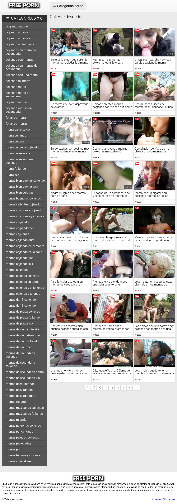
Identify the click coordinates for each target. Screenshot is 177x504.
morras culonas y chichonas (25, 288)
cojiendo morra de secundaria (18, 94)
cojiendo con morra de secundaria (21, 51)
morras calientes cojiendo (23, 204)
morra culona (15, 141)
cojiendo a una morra (20, 44)
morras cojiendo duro (20, 240)
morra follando (16, 168)
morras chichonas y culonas (25, 216)
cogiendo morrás (17, 26)
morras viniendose (18, 461)
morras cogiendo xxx (20, 228)
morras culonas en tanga (23, 282)
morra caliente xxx (18, 129)
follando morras (16, 123)
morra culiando (16, 135)
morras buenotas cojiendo (23, 198)
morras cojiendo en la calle (24, 252)
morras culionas (17, 270)
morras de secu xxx (19, 347)
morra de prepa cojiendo (22, 147)
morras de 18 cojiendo (21, 305)
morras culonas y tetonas (23, 293)
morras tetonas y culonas (23, 455)
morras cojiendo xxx (19, 264)
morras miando (16, 419)
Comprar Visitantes (163, 499)
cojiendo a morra (17, 32)
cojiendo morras (17, 102)
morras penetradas (18, 443)
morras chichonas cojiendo (24, 210)
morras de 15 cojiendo (21, 299)
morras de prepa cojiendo (23, 311)
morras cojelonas (17, 234)
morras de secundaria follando (20, 364)
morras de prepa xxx (19, 323)
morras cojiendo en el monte (25, 246)
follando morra (16, 117)
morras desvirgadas (19, 390)
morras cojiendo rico (19, 258)
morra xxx (12, 174)
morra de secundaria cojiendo (20, 161)
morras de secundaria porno (25, 372)
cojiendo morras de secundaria (19, 109)
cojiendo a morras (18, 38)
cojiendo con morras (19, 59)
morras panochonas (19, 431)
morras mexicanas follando (24, 413)
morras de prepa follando (23, 317)
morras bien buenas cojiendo (25, 180)
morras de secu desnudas (23, 335)
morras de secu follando (22, 341)
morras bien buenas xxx (22, 186)
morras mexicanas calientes (25, 408)
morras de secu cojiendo (22, 329)
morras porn (14, 449)
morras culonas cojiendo (22, 276)
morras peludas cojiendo (22, 437)
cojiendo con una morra (22, 75)
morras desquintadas (20, 384)
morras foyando (16, 402)
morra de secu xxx (18, 153)
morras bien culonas (19, 192)
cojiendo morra (16, 87)
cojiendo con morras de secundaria (21, 67)
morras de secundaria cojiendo (20, 354)
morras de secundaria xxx (23, 378)
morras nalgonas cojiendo (23, 425)
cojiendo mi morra (18, 81)
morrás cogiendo (17, 222)
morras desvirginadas (20, 396)
